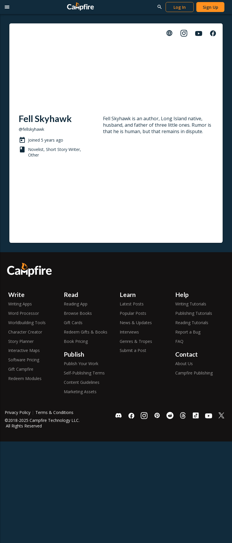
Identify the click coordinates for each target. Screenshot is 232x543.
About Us (184, 363)
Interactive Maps (24, 350)
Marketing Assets (80, 391)
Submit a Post (133, 350)
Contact (186, 354)
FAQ (179, 341)
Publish (74, 354)
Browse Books (78, 313)
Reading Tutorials (191, 322)
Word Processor (23, 313)
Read (71, 294)
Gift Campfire (20, 369)
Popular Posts (133, 313)
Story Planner (21, 341)
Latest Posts (132, 304)
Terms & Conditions (54, 412)
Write (16, 294)
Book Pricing (76, 341)
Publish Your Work (81, 363)
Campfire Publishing (194, 373)
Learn (128, 294)
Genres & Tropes (136, 341)
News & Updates (136, 322)
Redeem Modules (25, 378)
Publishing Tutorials (193, 313)
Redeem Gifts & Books (85, 332)
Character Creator (25, 332)
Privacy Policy (17, 412)
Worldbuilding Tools (27, 322)
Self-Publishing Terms (84, 373)
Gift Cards (73, 322)
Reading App (75, 304)
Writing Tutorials (190, 304)
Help (182, 294)
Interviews (129, 332)
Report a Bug (187, 332)
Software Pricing (23, 359)
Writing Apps (20, 304)
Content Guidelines (81, 382)
